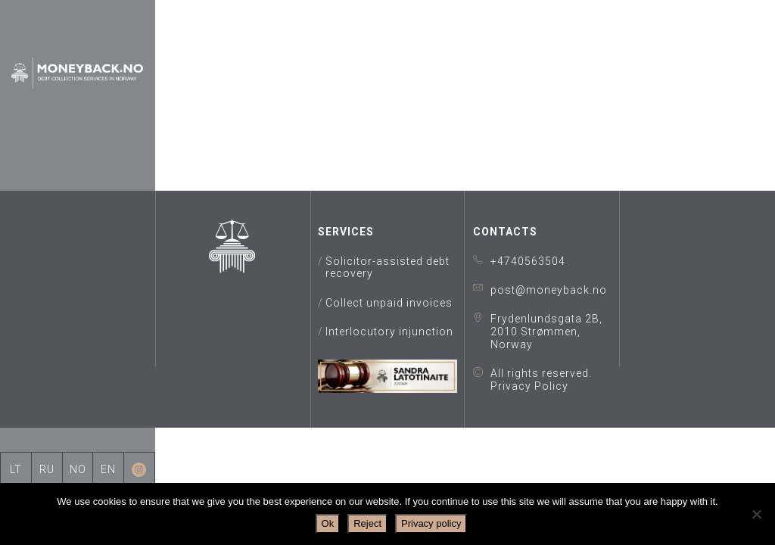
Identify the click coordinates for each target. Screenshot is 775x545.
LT (16, 469)
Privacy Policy (529, 386)
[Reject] (756, 514)
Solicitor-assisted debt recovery (387, 267)
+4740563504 (527, 261)
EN (108, 469)
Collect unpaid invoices (389, 303)
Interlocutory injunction (389, 331)
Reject (367, 523)
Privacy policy (431, 523)
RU (46, 469)
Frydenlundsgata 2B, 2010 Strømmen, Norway (546, 331)
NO (78, 469)
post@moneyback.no (548, 290)
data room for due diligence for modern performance (465, 102)
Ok (328, 523)
